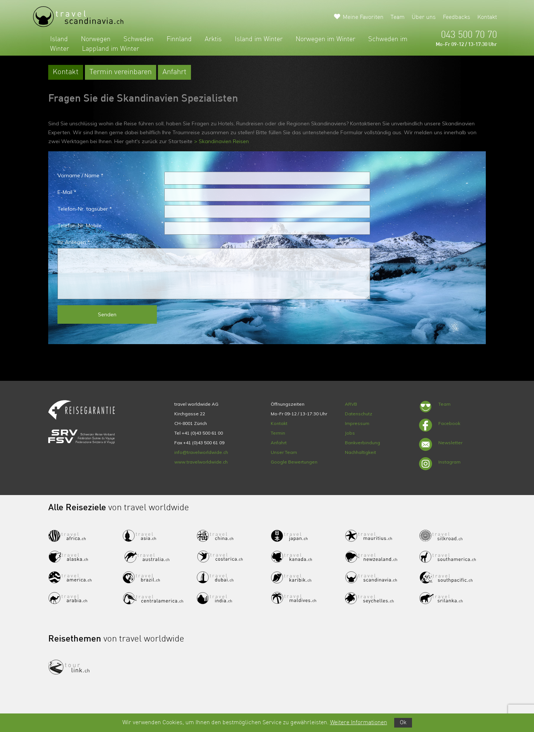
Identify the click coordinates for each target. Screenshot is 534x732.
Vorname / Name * (80, 175)
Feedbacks (456, 17)
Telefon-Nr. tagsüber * (84, 208)
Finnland (179, 39)
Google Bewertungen (294, 462)
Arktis (213, 39)
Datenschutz (358, 413)
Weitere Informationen (358, 723)
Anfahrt (174, 72)
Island (59, 39)
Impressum (357, 423)
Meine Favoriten (363, 17)
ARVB (351, 404)
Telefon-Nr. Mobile (79, 225)
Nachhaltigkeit (360, 452)
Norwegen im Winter (325, 39)
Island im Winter (259, 39)
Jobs (350, 433)
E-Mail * (66, 192)
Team (397, 17)
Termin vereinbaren (120, 72)
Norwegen (96, 39)
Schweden (138, 39)
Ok (403, 723)
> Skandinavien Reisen (221, 141)
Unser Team (284, 452)
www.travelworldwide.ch (201, 462)
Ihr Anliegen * (73, 242)
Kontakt (487, 17)
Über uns (424, 17)
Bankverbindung (362, 442)
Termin (278, 433)
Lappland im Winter (110, 49)
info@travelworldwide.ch (201, 452)
